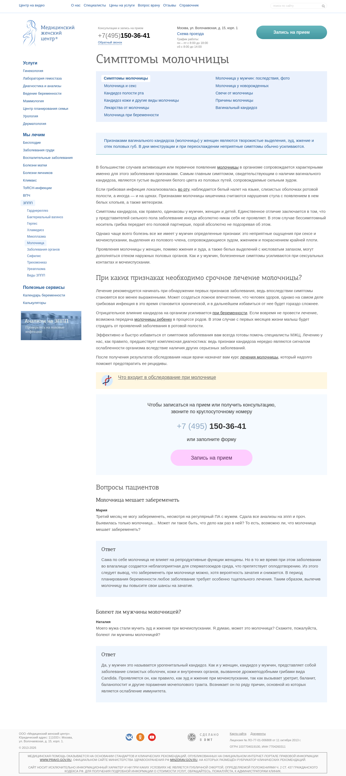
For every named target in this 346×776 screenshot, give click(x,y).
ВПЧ (26, 195)
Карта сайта (238, 733)
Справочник (189, 5)
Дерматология (34, 124)
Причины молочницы (234, 100)
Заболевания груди (38, 150)
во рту (183, 189)
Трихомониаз (37, 262)
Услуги (30, 63)
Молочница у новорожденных (242, 86)
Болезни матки (35, 165)
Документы (258, 733)
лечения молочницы (259, 357)
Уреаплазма (36, 269)
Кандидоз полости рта (124, 93)
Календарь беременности (44, 295)
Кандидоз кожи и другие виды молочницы (141, 100)
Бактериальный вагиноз (45, 217)
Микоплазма (36, 236)
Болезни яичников (38, 173)
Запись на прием (211, 458)
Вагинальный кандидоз (236, 107)
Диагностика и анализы (42, 86)
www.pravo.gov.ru (56, 759)
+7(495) (124, 35)
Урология (30, 116)
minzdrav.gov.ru (183, 759)
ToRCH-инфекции (37, 188)
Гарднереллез (37, 211)
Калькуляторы (34, 303)
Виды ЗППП (36, 275)
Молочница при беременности (131, 115)
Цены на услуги (122, 5)
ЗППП (28, 203)
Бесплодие (32, 143)
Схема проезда (190, 34)
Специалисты (95, 5)
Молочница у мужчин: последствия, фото (253, 78)
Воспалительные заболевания (48, 158)
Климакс (30, 180)
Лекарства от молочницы (126, 107)
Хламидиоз (35, 230)
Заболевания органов (43, 249)
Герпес (32, 223)
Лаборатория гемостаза (42, 78)
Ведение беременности (42, 93)
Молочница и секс (120, 86)
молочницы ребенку (153, 319)
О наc (76, 5)
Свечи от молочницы (234, 93)
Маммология (33, 101)
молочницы (228, 167)
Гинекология (33, 71)
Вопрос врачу (149, 5)
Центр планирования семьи (45, 109)
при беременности (229, 312)
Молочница (35, 243)
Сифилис (34, 256)
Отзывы (169, 5)
